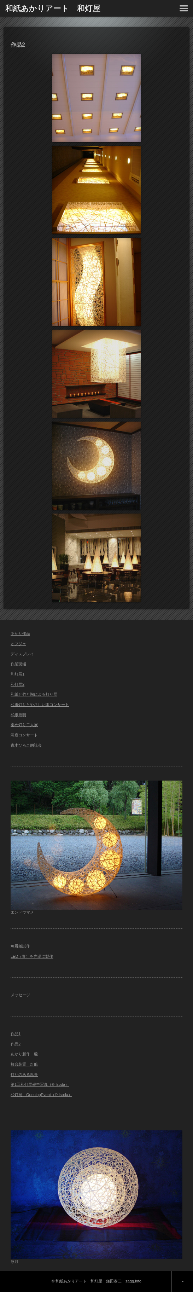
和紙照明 (18, 715)
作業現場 (18, 664)
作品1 (16, 1034)
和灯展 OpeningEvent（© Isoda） (41, 1095)
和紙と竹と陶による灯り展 (34, 694)
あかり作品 (20, 633)
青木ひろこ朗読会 (26, 745)
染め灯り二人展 (24, 725)
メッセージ (20, 995)
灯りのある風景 (24, 1074)
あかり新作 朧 (24, 1054)
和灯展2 (17, 684)
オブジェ (18, 644)
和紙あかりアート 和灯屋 (52, 8)
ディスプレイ (22, 654)
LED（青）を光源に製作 (32, 956)
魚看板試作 (20, 946)
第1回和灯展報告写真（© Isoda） (40, 1084)
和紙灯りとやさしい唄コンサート (40, 704)
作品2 (16, 1044)
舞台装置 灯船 (24, 1064)
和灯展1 (17, 674)
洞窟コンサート (24, 735)
